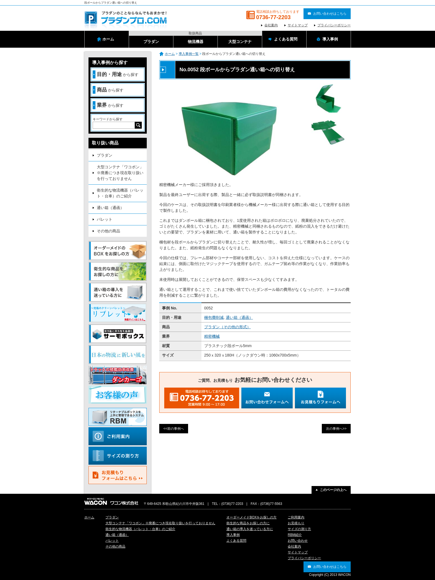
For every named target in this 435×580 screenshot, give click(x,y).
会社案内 (271, 25)
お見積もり (296, 523)
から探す (115, 74)
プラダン (104, 155)
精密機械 (212, 336)
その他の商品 (108, 231)
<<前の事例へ (173, 429)
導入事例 (233, 535)
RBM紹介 (295, 535)
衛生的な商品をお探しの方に (248, 523)
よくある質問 (236, 541)
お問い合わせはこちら (330, 14)
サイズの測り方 (299, 529)
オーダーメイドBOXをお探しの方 (251, 517)
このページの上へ (333, 490)
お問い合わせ (298, 541)
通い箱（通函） (239, 317)
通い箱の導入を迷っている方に (249, 529)
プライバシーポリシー (334, 25)
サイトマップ (298, 25)
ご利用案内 (296, 517)
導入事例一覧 (189, 54)
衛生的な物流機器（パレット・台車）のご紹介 (120, 193)
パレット (104, 219)
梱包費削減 (214, 317)
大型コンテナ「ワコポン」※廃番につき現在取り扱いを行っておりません (120, 173)
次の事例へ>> (336, 429)
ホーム (170, 54)
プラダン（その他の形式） (227, 327)
